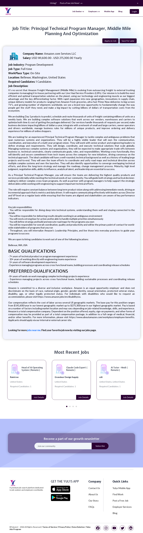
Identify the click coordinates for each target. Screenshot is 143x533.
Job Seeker (78, 11)
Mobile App (109, 11)
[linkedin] (130, 528)
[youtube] (114, 528)
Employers (94, 11)
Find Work (118, 494)
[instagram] (106, 528)
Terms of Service (49, 527)
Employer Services (122, 506)
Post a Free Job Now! (71, 3)
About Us (93, 494)
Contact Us (94, 488)
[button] (66, 406)
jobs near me (34, 330)
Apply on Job (110, 40)
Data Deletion (78, 527)
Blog (120, 11)
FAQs (91, 506)
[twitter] (122, 528)
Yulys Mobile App (121, 488)
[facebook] (98, 528)
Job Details (8, 397)
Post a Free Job (120, 500)
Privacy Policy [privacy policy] (64, 527)
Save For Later (128, 40)
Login (134, 11)
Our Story (93, 500)
